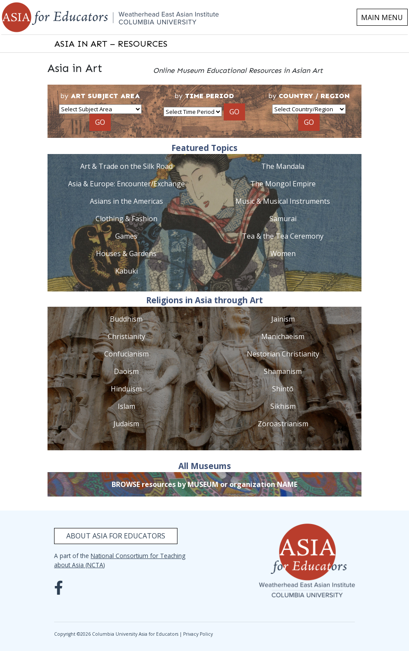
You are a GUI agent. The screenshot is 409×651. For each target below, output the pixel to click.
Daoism (126, 371)
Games (126, 236)
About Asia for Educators (115, 536)
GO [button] (100, 122)
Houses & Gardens (126, 253)
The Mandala (282, 166)
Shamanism (283, 371)
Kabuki (126, 271)
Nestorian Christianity (283, 354)
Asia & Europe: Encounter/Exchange (126, 183)
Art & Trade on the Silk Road (126, 166)
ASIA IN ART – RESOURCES (111, 43)
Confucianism (126, 354)
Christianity (126, 336)
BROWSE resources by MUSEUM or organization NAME (204, 484)
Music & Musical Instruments (282, 201)
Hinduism (126, 389)
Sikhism (283, 406)
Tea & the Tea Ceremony (283, 236)
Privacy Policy (198, 634)
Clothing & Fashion (126, 218)
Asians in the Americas (126, 201)
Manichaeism (282, 336)
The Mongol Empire (283, 183)
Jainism (283, 319)
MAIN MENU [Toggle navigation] (382, 17)
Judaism (126, 423)
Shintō (282, 389)
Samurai (283, 218)
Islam (126, 406)
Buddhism (126, 319)
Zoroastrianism (283, 423)
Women (283, 253)
